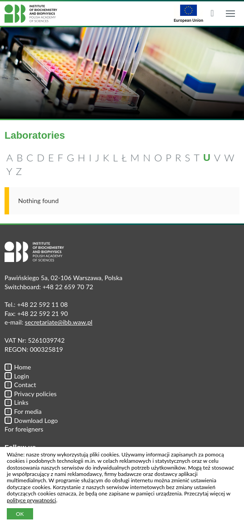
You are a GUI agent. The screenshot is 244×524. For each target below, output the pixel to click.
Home (18, 367)
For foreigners (24, 429)
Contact (20, 384)
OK (20, 513)
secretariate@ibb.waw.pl (59, 322)
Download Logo (31, 420)
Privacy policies (31, 394)
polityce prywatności (31, 500)
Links (17, 402)
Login (17, 376)
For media (23, 411)
